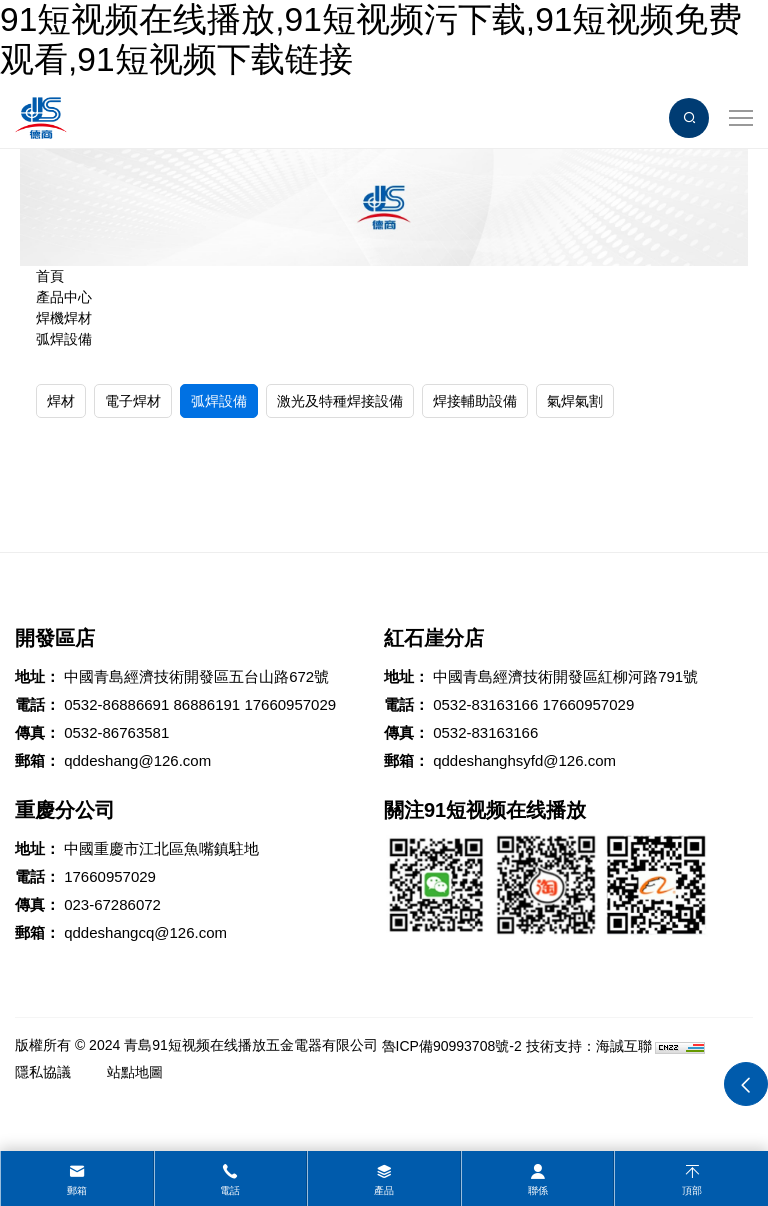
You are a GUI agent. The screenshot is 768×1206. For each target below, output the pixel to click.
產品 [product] (384, 1190)
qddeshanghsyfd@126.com (524, 760)
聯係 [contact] (538, 1190)
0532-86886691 (116, 704)
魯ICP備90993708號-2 (452, 1046)
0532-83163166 (485, 704)
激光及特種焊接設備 (340, 401)
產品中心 (64, 297)
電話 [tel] (230, 1190)
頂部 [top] (692, 1190)
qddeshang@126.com (137, 760)
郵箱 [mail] (77, 1190)
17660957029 (290, 704)
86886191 (206, 704)
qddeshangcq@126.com (145, 932)
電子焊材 (133, 401)
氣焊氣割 (575, 401)
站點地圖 (135, 1072)
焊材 (61, 401)
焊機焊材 (64, 318)
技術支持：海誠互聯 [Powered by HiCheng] (589, 1046)
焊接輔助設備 (475, 401)
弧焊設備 (64, 339)
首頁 (50, 276)
